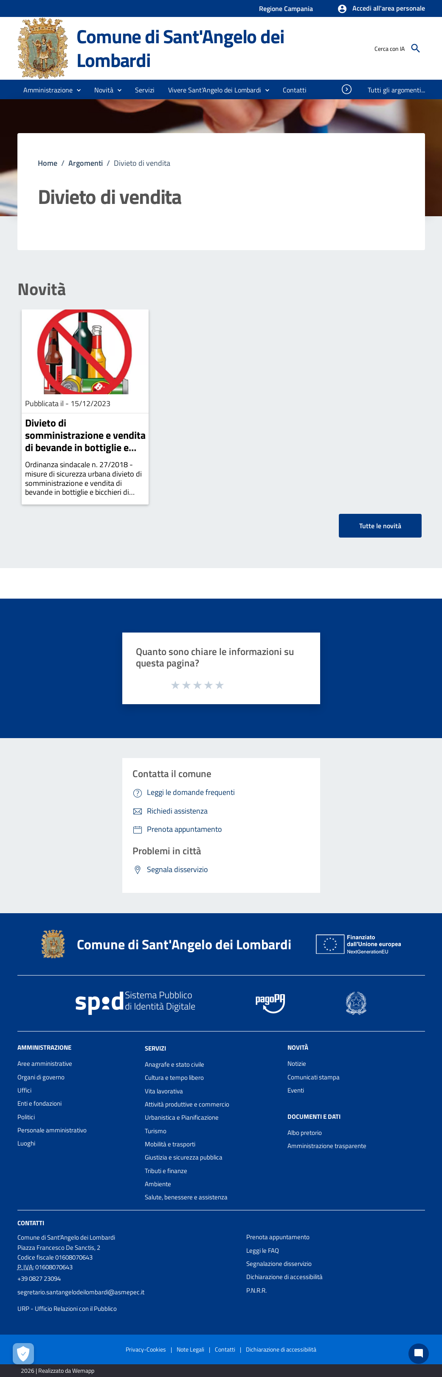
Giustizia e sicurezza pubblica (183, 1157)
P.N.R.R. (256, 1290)
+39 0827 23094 (39, 1278)
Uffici (24, 1090)
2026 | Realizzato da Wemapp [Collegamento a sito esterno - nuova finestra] (57, 1370)
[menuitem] (294, 90)
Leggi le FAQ (262, 1250)
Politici (26, 1117)
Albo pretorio (304, 1132)
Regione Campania (286, 8)
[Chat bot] (418, 1353)
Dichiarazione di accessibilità (284, 1277)
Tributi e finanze (166, 1171)
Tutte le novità (380, 526)
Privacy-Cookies (146, 1349)
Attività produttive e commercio (187, 1104)
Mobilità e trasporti (170, 1144)
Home (47, 163)
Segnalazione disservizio (279, 1263)
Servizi (155, 1048)
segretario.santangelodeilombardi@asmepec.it (80, 1292)
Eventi (295, 1090)
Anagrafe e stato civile (174, 1064)
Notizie (296, 1063)
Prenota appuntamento (278, 1237)
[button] (381, 9)
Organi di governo (41, 1077)
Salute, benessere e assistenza (186, 1197)
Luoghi (26, 1143)
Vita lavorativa (164, 1091)
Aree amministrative (44, 1063)
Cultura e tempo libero (174, 1077)
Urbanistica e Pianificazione (182, 1117)
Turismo (155, 1131)
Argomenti (85, 163)
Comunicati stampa (313, 1077)
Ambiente (158, 1184)
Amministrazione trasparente (326, 1146)
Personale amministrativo (52, 1130)
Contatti (30, 1223)
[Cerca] (415, 48)
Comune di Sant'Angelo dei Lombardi (180, 48)
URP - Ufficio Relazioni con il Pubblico (67, 1308)
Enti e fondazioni (39, 1103)
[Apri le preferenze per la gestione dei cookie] (23, 1353)
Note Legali (190, 1349)
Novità (41, 289)
